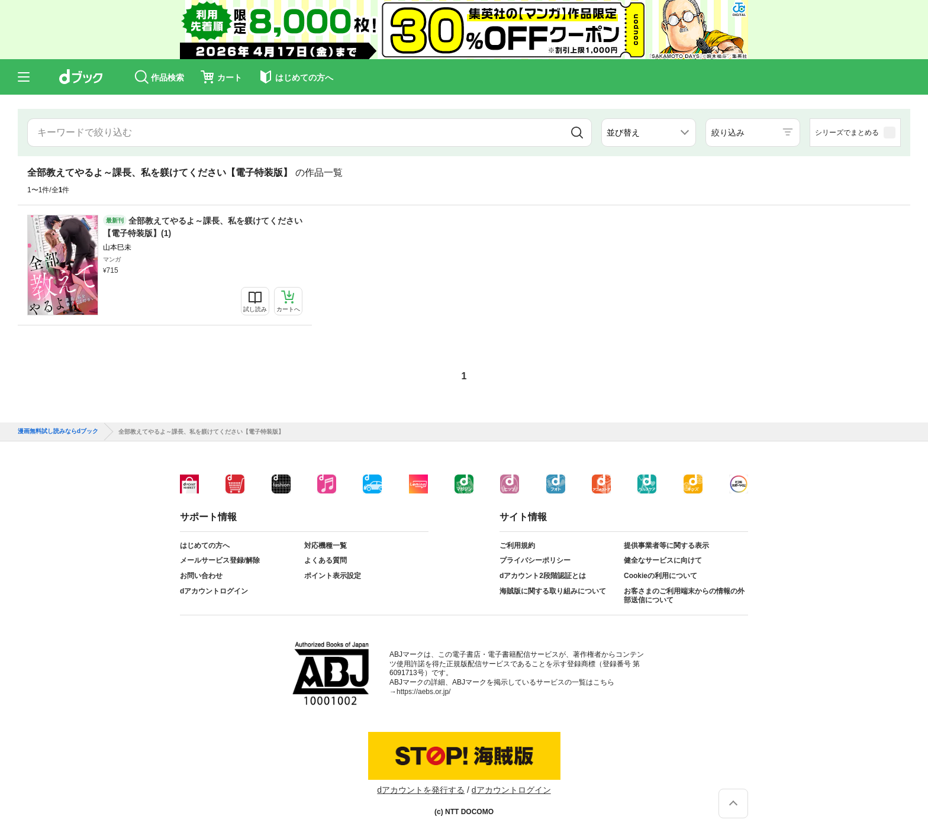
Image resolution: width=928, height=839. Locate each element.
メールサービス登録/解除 (220, 560)
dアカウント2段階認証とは (543, 576)
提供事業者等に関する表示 (666, 545)
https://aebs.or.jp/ (423, 692)
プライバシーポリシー (535, 560)
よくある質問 (325, 560)
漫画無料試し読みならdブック (58, 431)
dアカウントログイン (214, 591)
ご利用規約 (517, 545)
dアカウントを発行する (421, 790)
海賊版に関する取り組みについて (553, 591)
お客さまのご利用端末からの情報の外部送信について (684, 596)
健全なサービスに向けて (663, 560)
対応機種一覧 (325, 545)
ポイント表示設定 (332, 576)
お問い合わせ (201, 576)
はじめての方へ (205, 545)
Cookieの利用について (660, 576)
